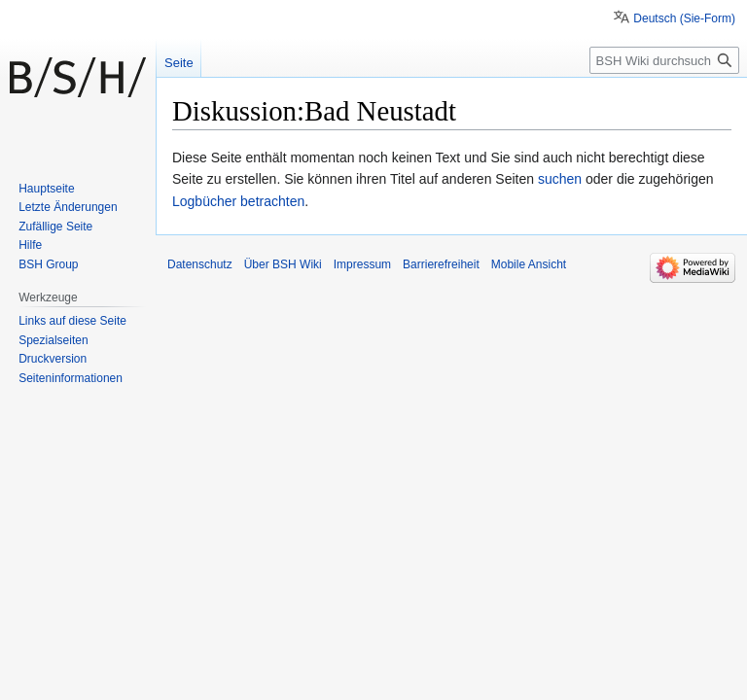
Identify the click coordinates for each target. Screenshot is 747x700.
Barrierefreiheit (441, 264)
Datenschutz (199, 264)
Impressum (362, 264)
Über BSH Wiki (283, 264)
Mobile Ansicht (528, 264)
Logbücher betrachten (238, 201)
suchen (560, 179)
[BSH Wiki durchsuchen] (664, 60)
